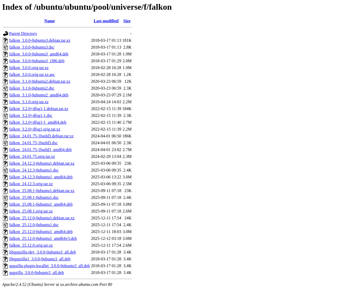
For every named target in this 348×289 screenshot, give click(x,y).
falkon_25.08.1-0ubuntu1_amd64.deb (41, 204)
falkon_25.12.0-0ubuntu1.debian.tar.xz (41, 218)
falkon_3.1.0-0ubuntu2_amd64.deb (38, 95)
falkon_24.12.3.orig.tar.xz (31, 184)
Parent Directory (23, 33)
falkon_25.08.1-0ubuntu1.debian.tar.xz (41, 190)
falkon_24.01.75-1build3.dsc (33, 143)
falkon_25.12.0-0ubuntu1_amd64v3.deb (43, 238)
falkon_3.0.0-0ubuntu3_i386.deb (36, 61)
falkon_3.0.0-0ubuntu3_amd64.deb (38, 54)
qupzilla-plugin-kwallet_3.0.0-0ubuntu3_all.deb (49, 266)
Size (127, 21)
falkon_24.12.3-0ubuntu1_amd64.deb (41, 177)
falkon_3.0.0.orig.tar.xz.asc (32, 74)
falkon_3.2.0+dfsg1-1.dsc (30, 115)
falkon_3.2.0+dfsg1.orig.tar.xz (34, 129)
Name (49, 21)
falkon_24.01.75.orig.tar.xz (32, 156)
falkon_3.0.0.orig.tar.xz (29, 67)
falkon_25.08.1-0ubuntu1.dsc (34, 197)
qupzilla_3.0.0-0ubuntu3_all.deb (36, 272)
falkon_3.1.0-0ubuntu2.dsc (31, 88)
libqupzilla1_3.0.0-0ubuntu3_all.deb (39, 259)
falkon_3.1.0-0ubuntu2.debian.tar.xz (39, 81)
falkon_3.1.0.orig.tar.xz (29, 102)
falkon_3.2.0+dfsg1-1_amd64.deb (37, 122)
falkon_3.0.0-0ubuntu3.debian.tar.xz (39, 40)
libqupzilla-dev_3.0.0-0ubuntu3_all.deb (42, 252)
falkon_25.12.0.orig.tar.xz (31, 245)
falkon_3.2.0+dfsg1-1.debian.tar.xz (38, 108)
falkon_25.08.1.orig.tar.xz (31, 211)
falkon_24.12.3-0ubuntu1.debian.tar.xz (41, 163)
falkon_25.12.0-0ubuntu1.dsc (34, 225)
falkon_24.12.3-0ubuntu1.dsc (34, 170)
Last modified (106, 21)
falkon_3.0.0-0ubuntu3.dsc (31, 47)
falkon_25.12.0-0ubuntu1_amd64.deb (41, 231)
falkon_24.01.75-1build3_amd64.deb (40, 149)
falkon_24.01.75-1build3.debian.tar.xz (41, 136)
